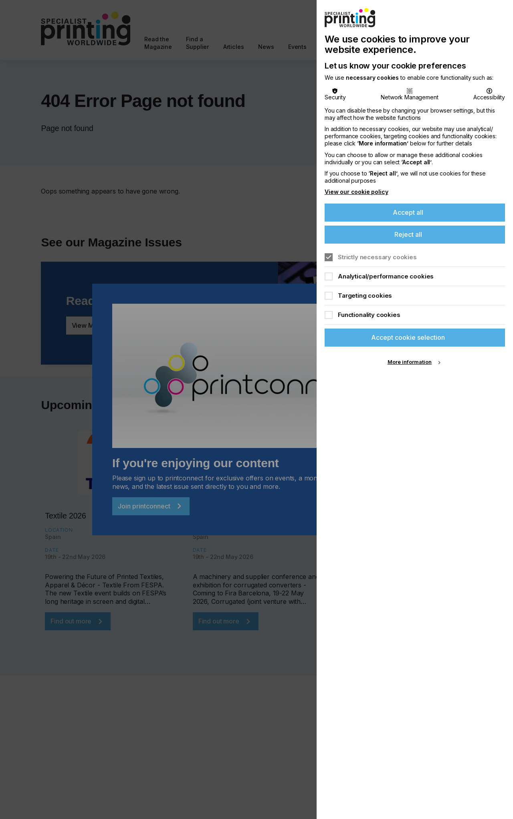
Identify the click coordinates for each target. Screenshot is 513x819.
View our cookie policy (356, 191)
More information (410, 362)
